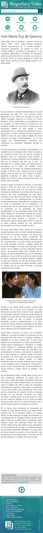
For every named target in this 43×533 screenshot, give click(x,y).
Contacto (9, 503)
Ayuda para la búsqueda (15, 509)
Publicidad (9, 513)
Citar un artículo (12, 507)
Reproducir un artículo (14, 505)
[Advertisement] (21, 456)
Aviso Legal (10, 515)
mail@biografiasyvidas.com (22, 529)
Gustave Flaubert (20, 234)
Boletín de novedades (14, 511)
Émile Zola (37, 234)
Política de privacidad (14, 517)
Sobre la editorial (12, 502)
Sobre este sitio (11, 500)
